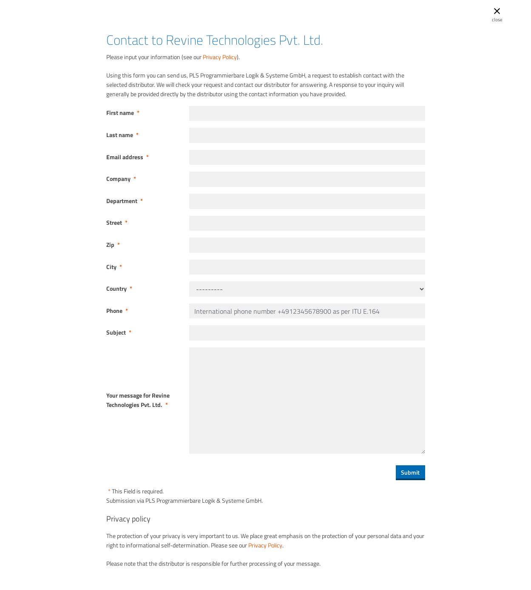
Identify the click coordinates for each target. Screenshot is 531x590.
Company (121, 179)
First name (122, 113)
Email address (127, 157)
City (114, 267)
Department (124, 201)
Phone (117, 310)
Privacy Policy (220, 57)
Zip (113, 245)
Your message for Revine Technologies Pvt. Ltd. (138, 400)
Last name (122, 135)
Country (119, 288)
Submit (410, 472)
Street (117, 222)
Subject (118, 332)
